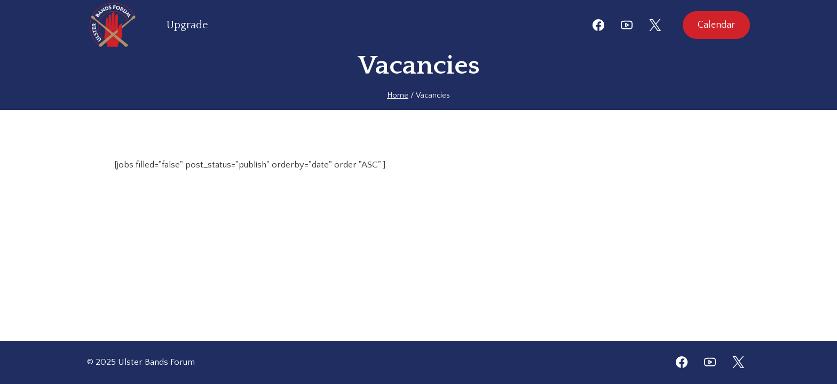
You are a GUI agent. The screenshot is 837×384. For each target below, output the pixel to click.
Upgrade (187, 25)
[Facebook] (598, 25)
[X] (655, 25)
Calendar (716, 25)
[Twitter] (738, 362)
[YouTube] (626, 25)
